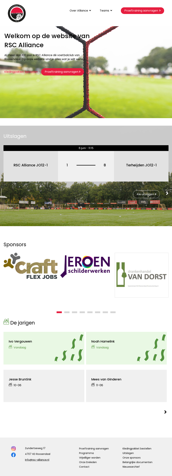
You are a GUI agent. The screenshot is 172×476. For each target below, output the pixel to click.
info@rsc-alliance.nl (37, 459)
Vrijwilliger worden (89, 457)
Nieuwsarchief (131, 466)
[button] (59, 312)
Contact (84, 466)
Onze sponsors (132, 457)
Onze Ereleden (88, 462)
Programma (86, 453)
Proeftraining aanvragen (94, 448)
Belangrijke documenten (137, 462)
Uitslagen (128, 453)
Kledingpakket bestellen (21, 72)
